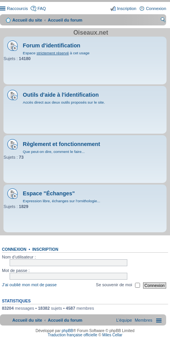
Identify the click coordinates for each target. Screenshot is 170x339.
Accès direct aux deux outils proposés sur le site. (64, 102)
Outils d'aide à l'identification (60, 94)
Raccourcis (17, 8)
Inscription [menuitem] (126, 8)
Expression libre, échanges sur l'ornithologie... (61, 201)
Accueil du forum (65, 20)
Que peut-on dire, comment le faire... (54, 151)
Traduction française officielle (72, 335)
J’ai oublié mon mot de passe (29, 285)
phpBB (67, 331)
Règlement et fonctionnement (61, 144)
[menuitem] (143, 320)
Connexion (14, 249)
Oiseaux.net (90, 32)
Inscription (45, 249)
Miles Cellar (112, 335)
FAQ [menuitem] (41, 8)
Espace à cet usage (56, 53)
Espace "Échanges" (49, 193)
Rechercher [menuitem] (163, 21)
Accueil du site (27, 20)
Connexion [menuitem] (156, 8)
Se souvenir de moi (118, 285)
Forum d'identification (51, 45)
